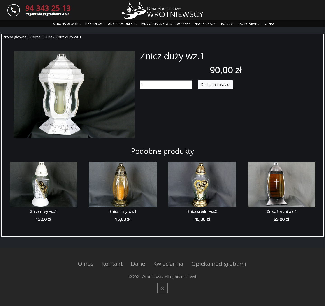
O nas (85, 264)
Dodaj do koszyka (215, 84)
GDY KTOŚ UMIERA (122, 23)
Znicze (35, 37)
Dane (138, 264)
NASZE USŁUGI (205, 23)
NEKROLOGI (94, 23)
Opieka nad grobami (218, 264)
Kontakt (112, 264)
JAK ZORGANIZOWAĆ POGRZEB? (165, 23)
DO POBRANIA (249, 23)
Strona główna (14, 37)
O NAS (270, 23)
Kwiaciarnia (168, 264)
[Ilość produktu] (166, 84)
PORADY (227, 23)
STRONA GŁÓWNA (67, 23)
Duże (48, 37)
